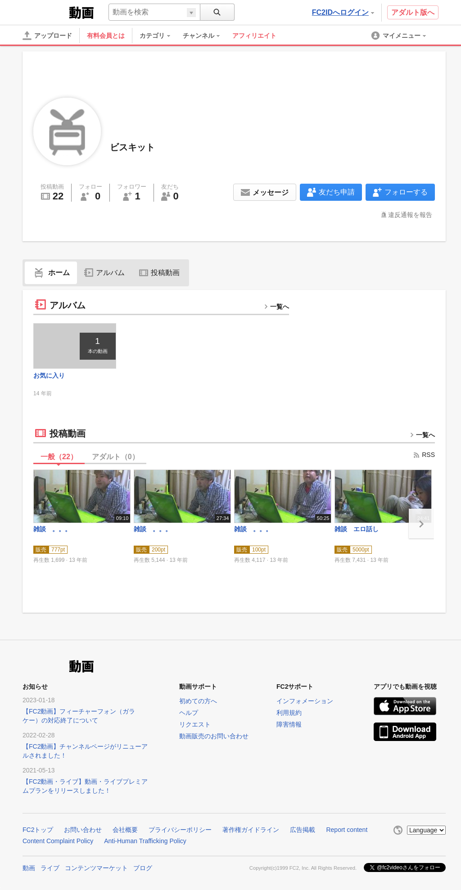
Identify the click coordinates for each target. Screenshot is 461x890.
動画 (29, 868)
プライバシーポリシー (180, 829)
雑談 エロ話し (356, 529)
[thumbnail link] (75, 346)
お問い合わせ (83, 829)
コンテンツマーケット (96, 868)
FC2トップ (38, 829)
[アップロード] (47, 35)
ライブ (50, 868)
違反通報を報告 (410, 214)
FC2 (45, 12)
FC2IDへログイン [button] (343, 12)
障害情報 (289, 724)
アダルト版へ (412, 12)
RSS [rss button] (424, 454)
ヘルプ (188, 712)
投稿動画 (159, 272)
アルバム (104, 272)
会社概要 (125, 829)
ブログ (142, 868)
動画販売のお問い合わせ (214, 736)
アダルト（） (115, 457)
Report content (346, 829)
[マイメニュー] (399, 35)
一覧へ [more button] (276, 306)
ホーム (51, 272)
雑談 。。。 (52, 529)
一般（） (59, 457)
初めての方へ (198, 701)
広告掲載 (302, 829)
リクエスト (195, 724)
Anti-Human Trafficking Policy (145, 841)
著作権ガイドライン (250, 829)
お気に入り (49, 375)
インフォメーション (304, 701)
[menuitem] (159, 35)
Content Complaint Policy (58, 841)
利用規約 (289, 712)
